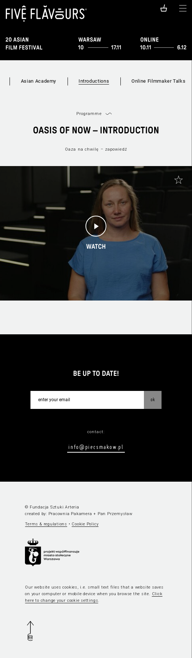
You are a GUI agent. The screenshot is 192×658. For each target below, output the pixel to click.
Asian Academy (38, 81)
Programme (89, 113)
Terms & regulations (46, 524)
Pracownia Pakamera (70, 513)
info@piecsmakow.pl (95, 446)
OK (153, 399)
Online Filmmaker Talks (158, 81)
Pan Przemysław (115, 513)
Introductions (94, 81)
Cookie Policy (85, 524)
